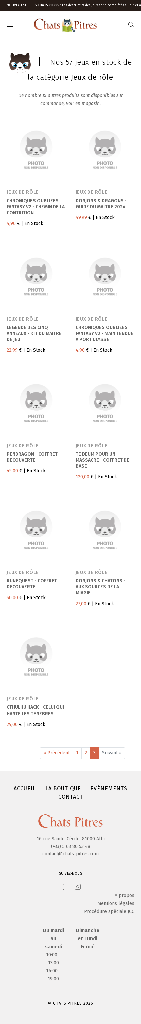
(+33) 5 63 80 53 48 (70, 846)
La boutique (63, 788)
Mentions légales (115, 903)
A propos (124, 895)
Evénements (108, 788)
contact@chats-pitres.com (70, 854)
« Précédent (56, 753)
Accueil (25, 788)
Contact (70, 797)
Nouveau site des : (34, 5)
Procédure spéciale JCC (109, 911)
